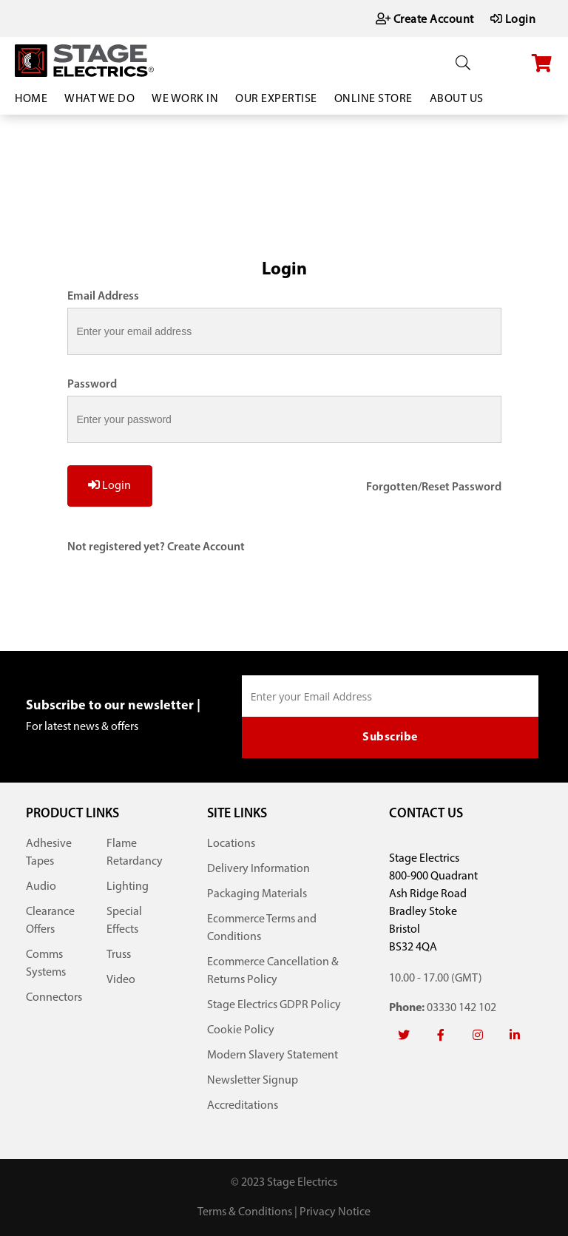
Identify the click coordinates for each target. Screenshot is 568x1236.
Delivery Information (258, 869)
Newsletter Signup (252, 1081)
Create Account (206, 547)
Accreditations (242, 1106)
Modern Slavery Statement (272, 1055)
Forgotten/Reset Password (433, 487)
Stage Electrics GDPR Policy (274, 1005)
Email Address (103, 297)
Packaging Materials (257, 894)
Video (120, 980)
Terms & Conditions (244, 1212)
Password (92, 385)
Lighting (127, 887)
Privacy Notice (335, 1212)
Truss (118, 955)
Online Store (373, 99)
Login (109, 485)
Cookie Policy (240, 1030)
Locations (231, 844)
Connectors (54, 998)
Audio (41, 887)
